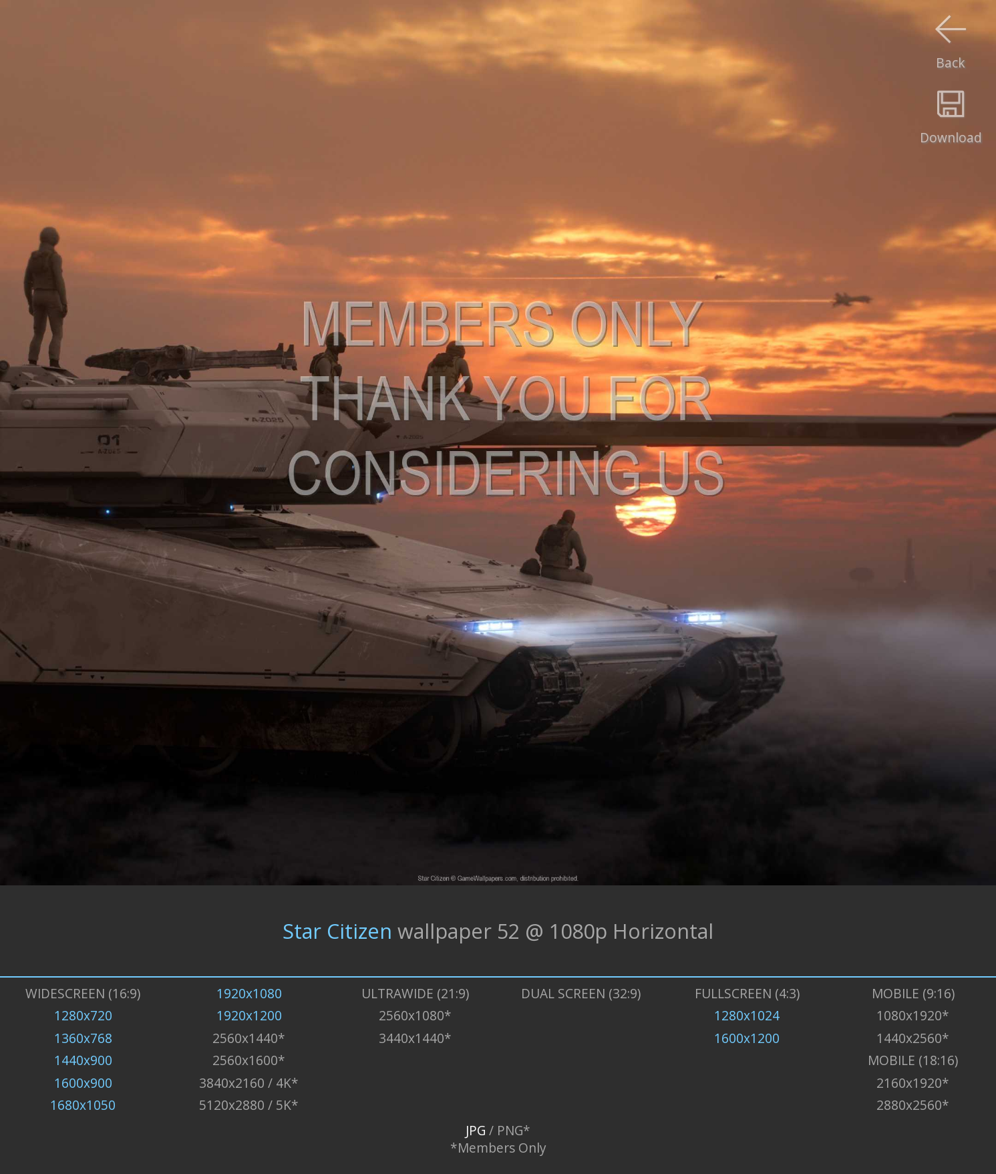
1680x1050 (83, 1105)
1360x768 (83, 1038)
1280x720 (83, 1015)
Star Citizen (337, 931)
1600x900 (83, 1083)
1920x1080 (249, 993)
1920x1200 (249, 1015)
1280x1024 (747, 1015)
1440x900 (83, 1060)
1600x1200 (747, 1038)
